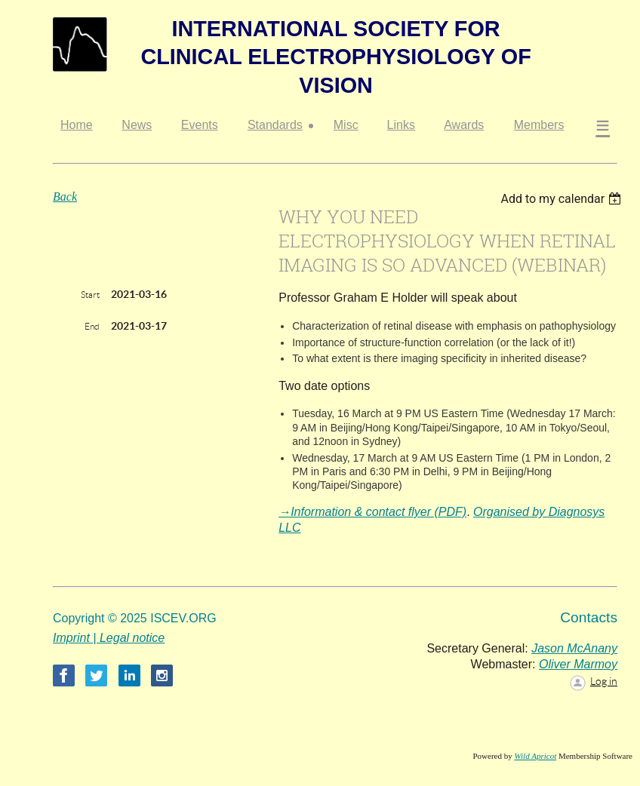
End (92, 326)
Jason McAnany (574, 648)
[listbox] (562, 198)
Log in (603, 681)
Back (65, 196)
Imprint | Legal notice (109, 637)
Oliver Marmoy (578, 664)
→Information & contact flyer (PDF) (372, 511)
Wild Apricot (535, 755)
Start (90, 294)
